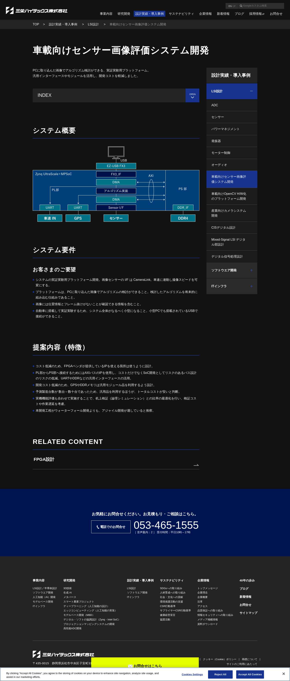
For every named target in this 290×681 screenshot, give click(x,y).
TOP (36, 24)
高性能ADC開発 (72, 628)
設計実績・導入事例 (149, 13)
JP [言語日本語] (234, 6)
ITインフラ (219, 286)
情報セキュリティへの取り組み (215, 615)
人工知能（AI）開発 (44, 597)
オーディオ (219, 164)
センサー (217, 117)
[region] (145, 674)
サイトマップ (248, 612)
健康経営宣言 (167, 615)
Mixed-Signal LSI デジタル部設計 (228, 242)
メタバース (69, 597)
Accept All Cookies (250, 674)
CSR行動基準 (168, 606)
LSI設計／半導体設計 (45, 588)
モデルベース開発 (43, 601)
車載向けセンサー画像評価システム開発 (228, 179)
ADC (214, 105)
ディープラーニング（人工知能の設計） (86, 606)
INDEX (44, 95)
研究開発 (124, 13)
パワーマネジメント (225, 129)
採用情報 (255, 13)
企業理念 (202, 592)
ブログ (239, 13)
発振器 (216, 141)
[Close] (283, 673)
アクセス (202, 606)
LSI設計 (94, 24)
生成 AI (67, 592)
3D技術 (67, 588)
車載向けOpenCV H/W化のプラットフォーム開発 (228, 196)
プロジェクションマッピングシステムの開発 (89, 624)
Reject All (220, 674)
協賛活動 (165, 619)
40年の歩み (247, 580)
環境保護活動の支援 (171, 601)
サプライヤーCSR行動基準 (175, 610)
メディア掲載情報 (207, 619)
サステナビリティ (181, 13)
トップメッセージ (207, 588)
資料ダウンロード (207, 624)
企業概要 (202, 597)
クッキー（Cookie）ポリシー (219, 659)
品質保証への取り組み (210, 610)
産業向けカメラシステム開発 (228, 213)
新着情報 (223, 13)
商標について (249, 659)
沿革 (200, 601)
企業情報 (205, 13)
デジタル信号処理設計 (227, 256)
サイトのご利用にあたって (242, 664)
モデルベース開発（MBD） (79, 615)
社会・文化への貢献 (171, 597)
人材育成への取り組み (173, 592)
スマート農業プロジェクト (78, 601)
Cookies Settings (192, 674)
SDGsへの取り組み (171, 588)
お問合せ (276, 13)
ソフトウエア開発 (224, 270)
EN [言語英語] (230, 6)
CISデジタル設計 (223, 227)
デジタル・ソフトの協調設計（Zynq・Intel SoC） (92, 619)
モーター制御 (220, 152)
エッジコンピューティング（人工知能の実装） (90, 610)
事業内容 (106, 13)
